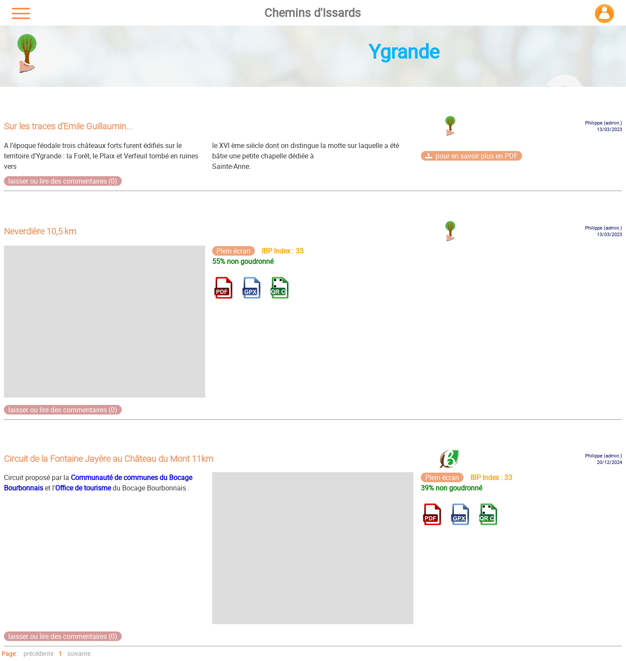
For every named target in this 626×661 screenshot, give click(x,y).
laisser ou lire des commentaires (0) (62, 181)
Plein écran (233, 251)
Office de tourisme (83, 488)
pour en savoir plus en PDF (471, 156)
